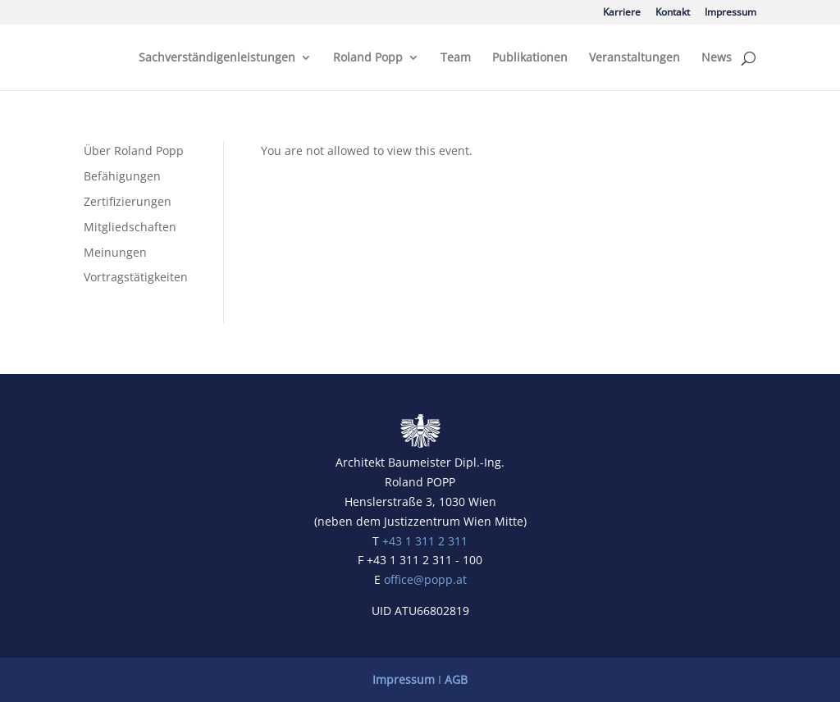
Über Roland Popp (134, 150)
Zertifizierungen (127, 201)
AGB (456, 679)
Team (456, 58)
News (716, 58)
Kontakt (672, 13)
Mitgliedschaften (130, 227)
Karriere (622, 13)
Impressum (730, 13)
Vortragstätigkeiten (136, 277)
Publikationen (530, 58)
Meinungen (115, 252)
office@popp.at (425, 579)
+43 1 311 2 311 (425, 541)
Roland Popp (368, 58)
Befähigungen (122, 176)
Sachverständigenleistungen (217, 58)
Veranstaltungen (634, 58)
